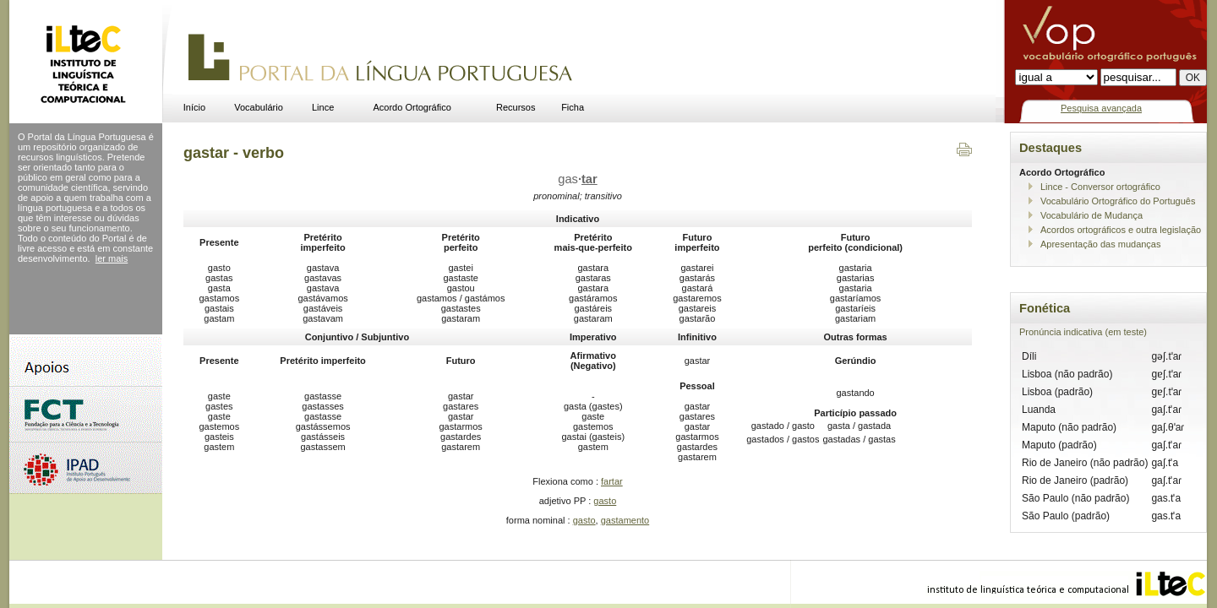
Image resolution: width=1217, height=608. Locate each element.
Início (194, 107)
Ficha (572, 107)
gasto (604, 501)
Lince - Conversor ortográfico (1100, 187)
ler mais (112, 258)
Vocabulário (258, 107)
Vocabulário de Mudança (1091, 215)
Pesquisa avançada (1101, 108)
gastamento (625, 520)
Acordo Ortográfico (412, 107)
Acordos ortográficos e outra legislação (1120, 230)
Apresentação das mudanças (1100, 244)
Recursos (515, 107)
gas (577, 179)
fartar (612, 481)
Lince (323, 107)
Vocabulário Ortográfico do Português (1117, 201)
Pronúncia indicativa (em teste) (1083, 332)
